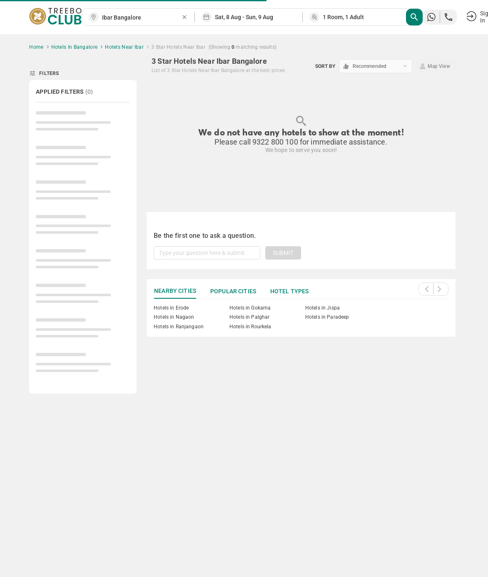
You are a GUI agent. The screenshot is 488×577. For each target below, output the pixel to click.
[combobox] (141, 17)
